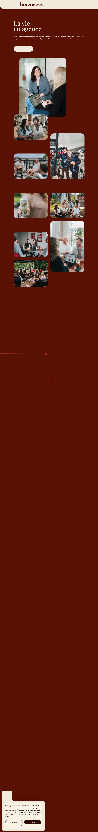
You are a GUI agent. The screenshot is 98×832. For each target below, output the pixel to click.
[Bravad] (40, 4)
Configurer (14, 822)
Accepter (32, 822)
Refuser (23, 826)
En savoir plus (9, 818)
